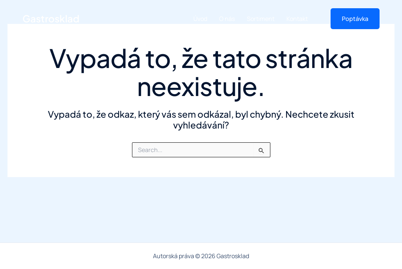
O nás (227, 19)
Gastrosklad (50, 18)
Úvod (200, 19)
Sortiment (260, 19)
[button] (350, 18)
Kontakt (297, 19)
